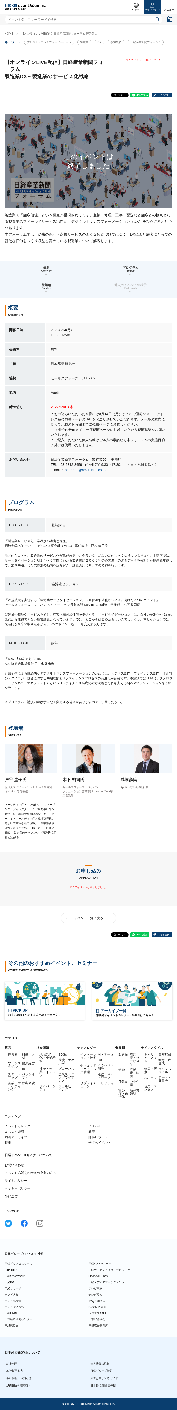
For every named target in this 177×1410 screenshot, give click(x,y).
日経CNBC (11, 1313)
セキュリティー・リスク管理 (88, 1069)
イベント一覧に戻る (88, 918)
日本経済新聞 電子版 (103, 1385)
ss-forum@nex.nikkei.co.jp (85, 470)
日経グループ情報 (101, 1370)
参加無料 (115, 42)
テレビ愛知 (95, 1294)
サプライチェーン (88, 1084)
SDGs (62, 1054)
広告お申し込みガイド (104, 1378)
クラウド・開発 (106, 1067)
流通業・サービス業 (134, 1059)
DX (99, 42)
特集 (8, 1142)
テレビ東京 (95, 1288)
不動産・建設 (134, 1073)
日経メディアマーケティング (106, 1282)
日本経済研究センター (18, 1319)
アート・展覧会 (164, 1079)
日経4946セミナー (99, 1263)
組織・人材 (28, 1056)
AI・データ (106, 1054)
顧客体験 (28, 1083)
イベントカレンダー (19, 1126)
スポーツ (150, 1077)
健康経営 (28, 1063)
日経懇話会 (11, 1325)
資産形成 (164, 1054)
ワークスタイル (14, 1064)
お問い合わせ (14, 1165)
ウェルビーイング (66, 1087)
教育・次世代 (164, 1061)
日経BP (9, 1282)
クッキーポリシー (17, 1188)
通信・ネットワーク (106, 1075)
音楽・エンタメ (150, 1087)
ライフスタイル (164, 1070)
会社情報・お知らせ (18, 1378)
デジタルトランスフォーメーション (49, 42)
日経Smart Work (15, 1276)
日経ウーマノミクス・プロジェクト (110, 1270)
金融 (121, 1069)
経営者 (13, 1054)
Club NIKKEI (12, 1270)
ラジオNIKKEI (97, 1313)
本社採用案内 (14, 1370)
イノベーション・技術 (88, 1056)
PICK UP (94, 1126)
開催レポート (98, 1137)
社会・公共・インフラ (47, 1072)
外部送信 (11, 1196)
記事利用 (12, 1363)
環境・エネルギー (66, 1061)
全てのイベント (99, 1142)
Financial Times (98, 1276)
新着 (91, 1131)
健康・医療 (150, 1070)
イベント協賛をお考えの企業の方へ (30, 1173)
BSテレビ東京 (97, 1307)
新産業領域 (134, 1092)
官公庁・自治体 (123, 1094)
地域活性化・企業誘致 (47, 1058)
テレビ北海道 (13, 1301)
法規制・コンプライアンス (66, 1077)
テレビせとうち (14, 1307)
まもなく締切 (14, 1131)
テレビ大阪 (11, 1294)
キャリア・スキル (150, 1058)
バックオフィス (28, 1075)
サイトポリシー (16, 1180)
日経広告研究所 (98, 1325)
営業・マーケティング (14, 1086)
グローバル (66, 1069)
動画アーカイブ (16, 1137)
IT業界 (123, 1081)
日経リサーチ (13, 1288)
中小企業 (134, 1083)
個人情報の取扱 (100, 1363)
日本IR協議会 (96, 1319)
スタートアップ (14, 1075)
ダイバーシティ (47, 1087)
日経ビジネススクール (18, 1263)
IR (23, 1069)
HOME (9, 33)
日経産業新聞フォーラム (145, 42)
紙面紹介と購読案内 (18, 1385)
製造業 (84, 42)
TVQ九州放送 (96, 1301)
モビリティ (106, 1083)
